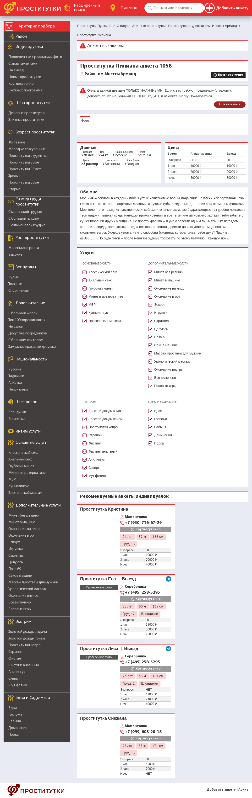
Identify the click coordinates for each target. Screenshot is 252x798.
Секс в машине (20, 576)
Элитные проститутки (26, 120)
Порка (13, 735)
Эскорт (14, 542)
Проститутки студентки (28, 156)
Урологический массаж (27, 589)
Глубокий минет (21, 466)
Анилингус (16, 672)
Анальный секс (20, 459)
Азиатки (15, 383)
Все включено (19, 602)
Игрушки (15, 549)
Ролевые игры (19, 609)
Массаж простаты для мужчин (33, 582)
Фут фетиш (17, 685)
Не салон (15, 327)
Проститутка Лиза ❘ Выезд (109, 648)
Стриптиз (16, 556)
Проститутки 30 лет (24, 162)
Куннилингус (18, 486)
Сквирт (14, 679)
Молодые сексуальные (27, 149)
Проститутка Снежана (103, 718)
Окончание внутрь (23, 596)
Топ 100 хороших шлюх (26, 320)
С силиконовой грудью (26, 225)
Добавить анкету (221, 790)
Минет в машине (21, 522)
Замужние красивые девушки (32, 347)
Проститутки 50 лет (24, 183)
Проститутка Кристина (104, 509)
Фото (85, 120)
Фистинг (15, 659)
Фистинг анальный (23, 665)
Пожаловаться (229, 104)
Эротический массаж (25, 493)
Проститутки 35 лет (24, 169)
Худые (13, 277)
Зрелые (14, 176)
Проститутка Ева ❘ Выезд (108, 578)
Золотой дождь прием (26, 638)
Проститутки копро (24, 645)
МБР (12, 479)
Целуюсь (15, 562)
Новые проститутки (24, 77)
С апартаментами (22, 64)
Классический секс (23, 453)
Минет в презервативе (27, 473)
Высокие (15, 255)
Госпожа (15, 715)
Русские (14, 369)
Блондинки (17, 412)
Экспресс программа (25, 90)
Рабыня (14, 721)
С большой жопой (23, 313)
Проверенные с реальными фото (35, 57)
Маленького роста (23, 248)
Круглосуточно (21, 84)
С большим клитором (25, 340)
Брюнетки (16, 419)
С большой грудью (23, 219)
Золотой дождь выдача (27, 632)
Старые (14, 189)
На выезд (16, 70)
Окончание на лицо (24, 529)
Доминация (17, 728)
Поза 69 (14, 569)
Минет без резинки (23, 516)
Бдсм (12, 708)
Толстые (15, 284)
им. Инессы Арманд (110, 74)
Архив (243, 790)
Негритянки (18, 389)
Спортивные (18, 291)
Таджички (16, 376)
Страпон (15, 652)
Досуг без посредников (27, 333)
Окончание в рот (22, 536)
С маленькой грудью (25, 212)
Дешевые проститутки (26, 113)
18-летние (16, 142)
